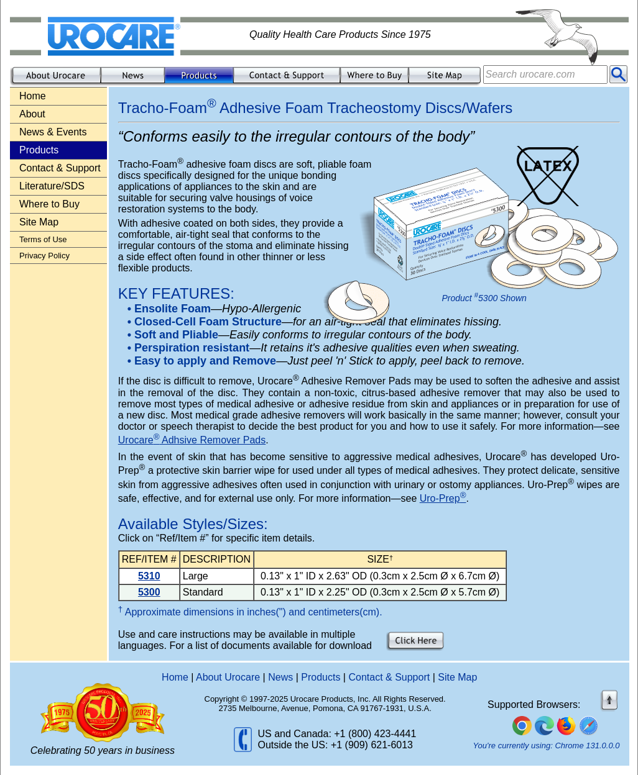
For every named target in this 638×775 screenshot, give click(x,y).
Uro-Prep (443, 498)
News (280, 677)
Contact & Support (60, 168)
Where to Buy (49, 204)
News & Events (52, 132)
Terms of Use (43, 239)
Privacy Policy (44, 255)
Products (320, 677)
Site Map (38, 222)
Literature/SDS (52, 186)
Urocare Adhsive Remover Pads (192, 440)
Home (32, 96)
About (32, 114)
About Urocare (228, 677)
